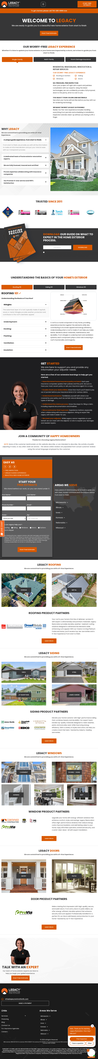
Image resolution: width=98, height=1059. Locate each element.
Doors (34, 527)
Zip (28, 515)
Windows (24, 527)
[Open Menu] (43, 4)
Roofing (6, 527)
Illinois (59, 507)
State (4, 515)
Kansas (60, 517)
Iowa (59, 512)
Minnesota (62, 502)
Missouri (60, 527)
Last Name (31, 495)
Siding (15, 527)
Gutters (43, 527)
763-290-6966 (57, 11)
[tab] (17, 287)
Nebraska (61, 522)
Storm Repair (9, 530)
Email (29, 505)
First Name (6, 495)
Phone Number (8, 505)
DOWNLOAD (82, 247)
